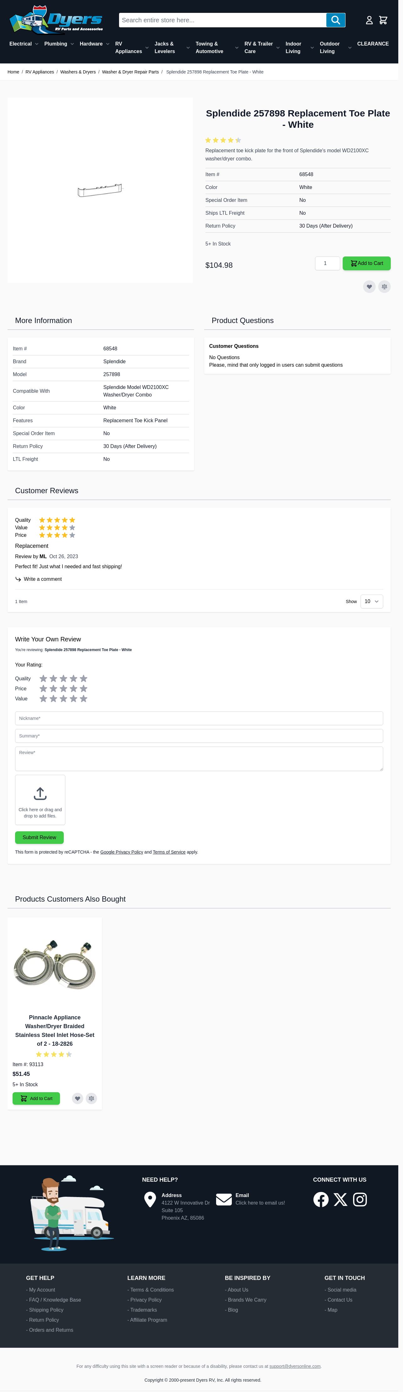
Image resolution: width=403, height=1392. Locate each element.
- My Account (40, 1289)
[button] (224, 140)
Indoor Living (293, 47)
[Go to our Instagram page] (360, 1199)
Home (13, 71)
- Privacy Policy (144, 1300)
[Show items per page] (372, 601)
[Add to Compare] (384, 286)
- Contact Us (338, 1300)
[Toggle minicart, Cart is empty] (383, 20)
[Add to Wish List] (369, 286)
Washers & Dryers (78, 71)
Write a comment (38, 579)
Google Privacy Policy (122, 852)
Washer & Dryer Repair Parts (130, 71)
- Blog (231, 1310)
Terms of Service (169, 852)
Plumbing (55, 43)
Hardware (91, 43)
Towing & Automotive (209, 47)
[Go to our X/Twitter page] (340, 1199)
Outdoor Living (330, 47)
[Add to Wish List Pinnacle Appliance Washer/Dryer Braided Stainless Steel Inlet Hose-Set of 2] (77, 1098)
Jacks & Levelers (165, 47)
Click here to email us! (260, 1203)
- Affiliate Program (147, 1320)
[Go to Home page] (56, 20)
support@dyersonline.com (295, 1366)
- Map (330, 1310)
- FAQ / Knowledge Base (53, 1300)
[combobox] (222, 20)
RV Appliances (128, 47)
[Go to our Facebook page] (321, 1199)
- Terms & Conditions (150, 1289)
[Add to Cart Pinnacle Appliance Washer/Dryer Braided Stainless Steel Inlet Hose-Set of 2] (36, 1098)
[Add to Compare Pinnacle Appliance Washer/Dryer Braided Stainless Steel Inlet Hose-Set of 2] (91, 1098)
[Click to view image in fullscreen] (100, 190)
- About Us (236, 1289)
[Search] (335, 20)
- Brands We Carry (245, 1300)
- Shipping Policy (44, 1310)
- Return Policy (42, 1320)
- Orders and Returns (49, 1330)
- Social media (340, 1289)
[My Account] (369, 20)
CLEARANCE (373, 43)
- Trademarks (142, 1310)
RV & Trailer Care (258, 47)
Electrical (20, 43)
